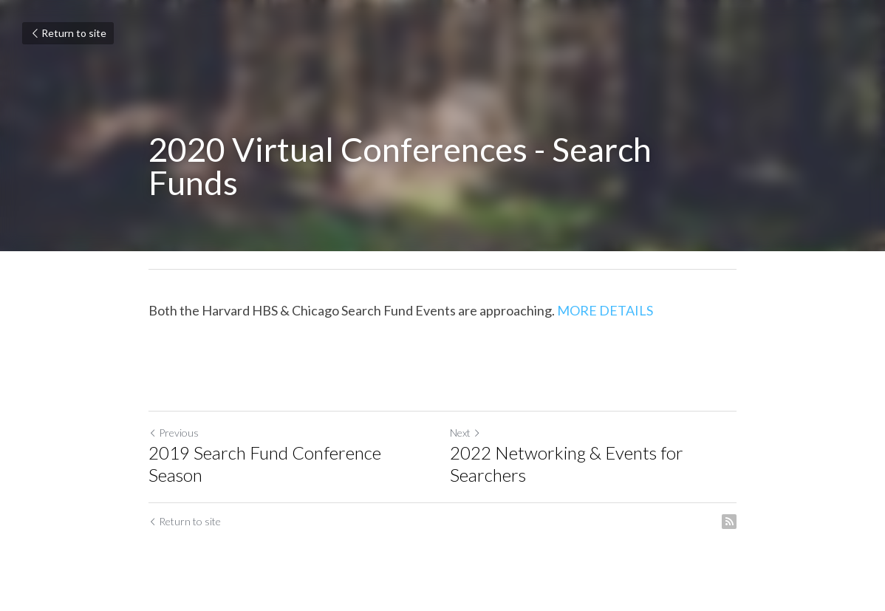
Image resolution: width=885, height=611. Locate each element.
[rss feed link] (729, 521)
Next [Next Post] (465, 432)
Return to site (68, 33)
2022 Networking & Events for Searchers (566, 463)
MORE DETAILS (605, 310)
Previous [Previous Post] (173, 432)
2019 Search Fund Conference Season (264, 463)
